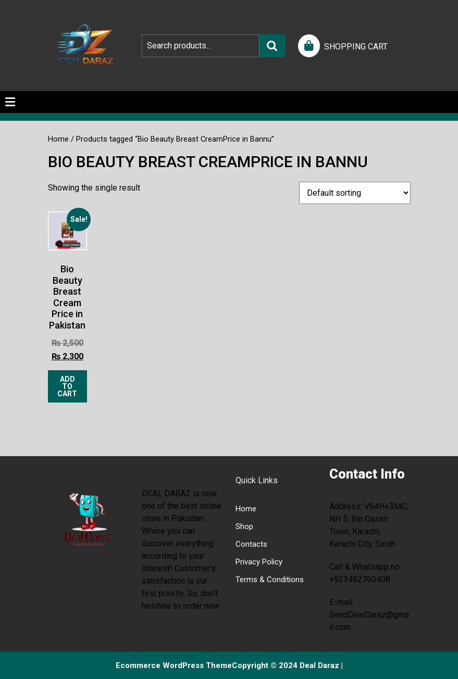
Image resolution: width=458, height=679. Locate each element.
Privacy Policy (259, 562)
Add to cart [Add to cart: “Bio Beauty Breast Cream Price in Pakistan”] (67, 386)
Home (58, 139)
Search (272, 45)
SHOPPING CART (356, 47)
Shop (244, 526)
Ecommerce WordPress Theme (174, 665)
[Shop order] (355, 193)
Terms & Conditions (270, 579)
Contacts (251, 544)
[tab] (10, 102)
